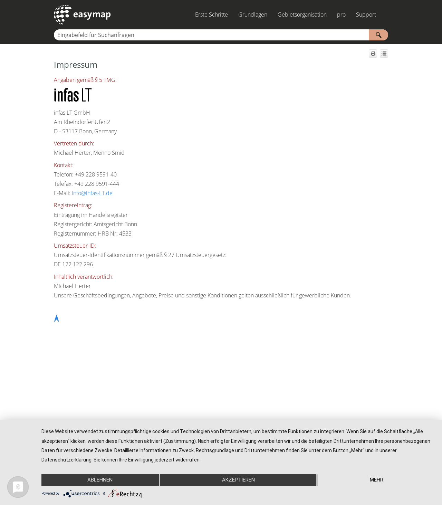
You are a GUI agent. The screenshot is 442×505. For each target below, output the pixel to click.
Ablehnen (100, 480)
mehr (376, 480)
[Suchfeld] (221, 34)
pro (341, 14)
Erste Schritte (211, 14)
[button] (378, 34)
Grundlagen (252, 14)
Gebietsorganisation (302, 14)
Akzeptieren (238, 480)
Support (366, 14)
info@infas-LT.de (92, 193)
